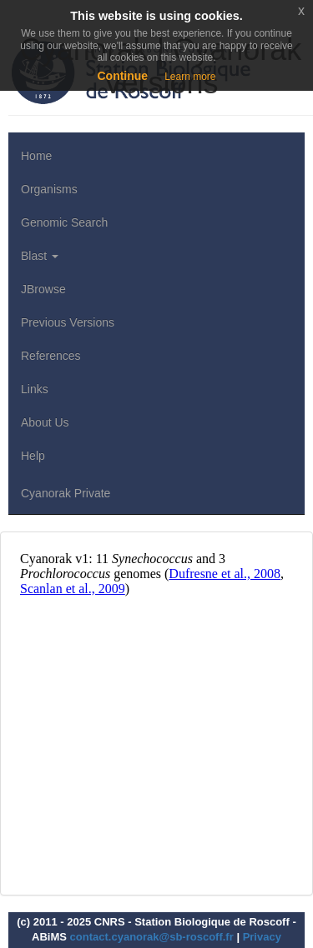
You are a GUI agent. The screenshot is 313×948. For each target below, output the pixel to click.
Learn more (189, 76)
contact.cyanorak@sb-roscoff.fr (152, 937)
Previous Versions (67, 322)
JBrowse (43, 289)
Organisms (49, 189)
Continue (122, 75)
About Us (45, 422)
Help (33, 455)
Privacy (262, 937)
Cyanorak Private (65, 493)
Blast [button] (39, 255)
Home (36, 155)
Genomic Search (64, 222)
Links (34, 389)
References (51, 355)
